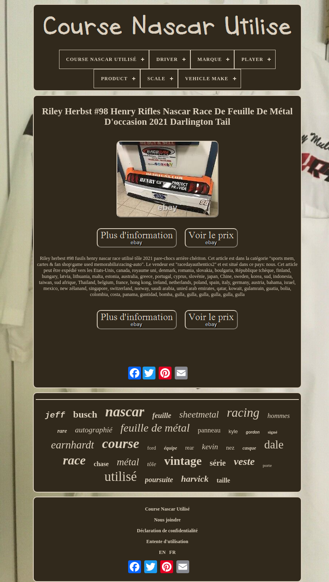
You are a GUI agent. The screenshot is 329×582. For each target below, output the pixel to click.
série (218, 462)
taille (223, 480)
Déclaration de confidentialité (167, 530)
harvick (194, 479)
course (120, 443)
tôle (151, 464)
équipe (170, 448)
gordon (253, 432)
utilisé (120, 476)
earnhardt (72, 445)
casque (249, 448)
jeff (55, 415)
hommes (279, 416)
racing (243, 413)
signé (272, 432)
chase (101, 463)
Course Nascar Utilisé (167, 509)
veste (244, 461)
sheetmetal (199, 415)
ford (151, 448)
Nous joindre (167, 520)
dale (274, 444)
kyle (233, 431)
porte (267, 465)
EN (162, 552)
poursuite (159, 480)
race (74, 460)
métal (128, 461)
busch (85, 414)
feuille (161, 416)
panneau (209, 430)
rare (62, 431)
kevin (210, 446)
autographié (93, 430)
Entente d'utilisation (167, 541)
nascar (124, 412)
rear (189, 448)
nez (230, 447)
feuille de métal (155, 428)
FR (172, 552)
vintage (183, 460)
